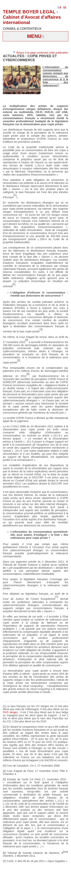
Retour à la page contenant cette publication (40, 52)
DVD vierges (10, 712)
